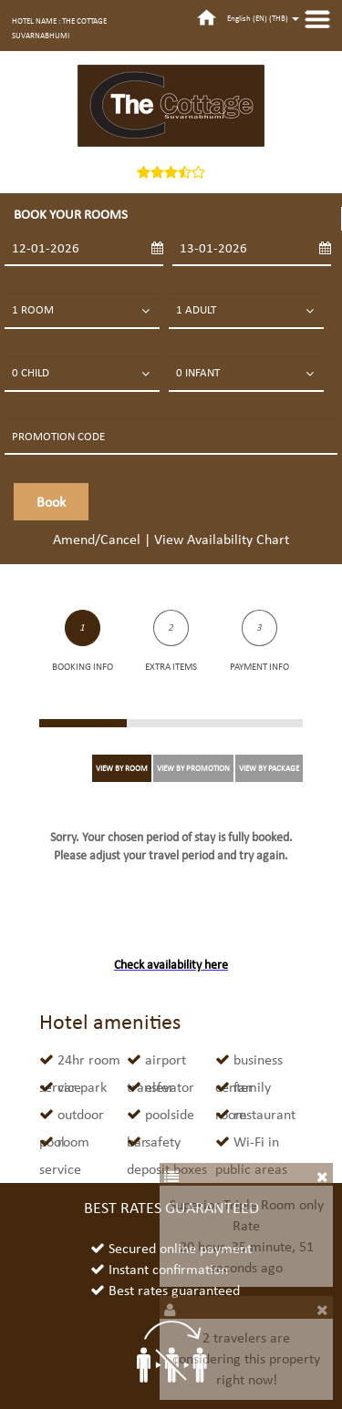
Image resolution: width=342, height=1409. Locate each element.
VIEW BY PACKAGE (269, 768)
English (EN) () (263, 18)
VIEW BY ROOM (122, 768)
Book (51, 501)
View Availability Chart (221, 539)
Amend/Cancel (96, 539)
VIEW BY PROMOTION (193, 768)
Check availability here (171, 964)
